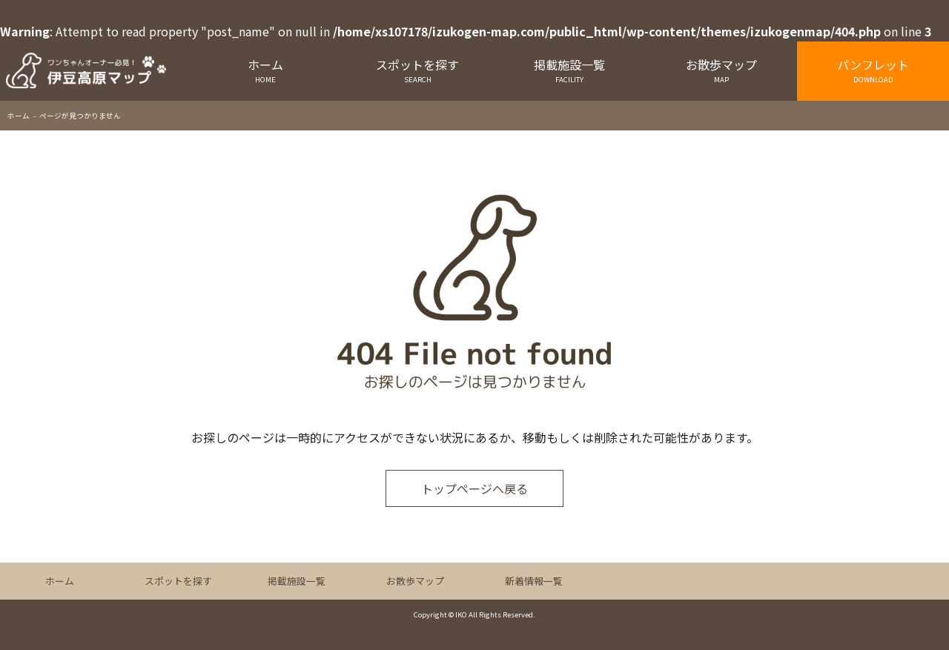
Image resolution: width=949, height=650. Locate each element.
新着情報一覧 (534, 581)
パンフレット (873, 70)
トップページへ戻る (474, 488)
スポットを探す (418, 70)
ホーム (266, 70)
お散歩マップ (721, 70)
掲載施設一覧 (570, 70)
